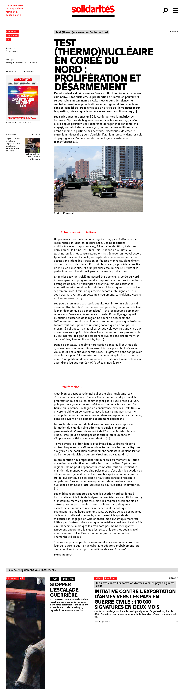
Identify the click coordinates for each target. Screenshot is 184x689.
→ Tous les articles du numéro (18, 122)
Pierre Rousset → (13, 51)
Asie (8, 40)
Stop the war (12, 35)
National (98, 578)
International (12, 31)
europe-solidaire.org (119, 111)
